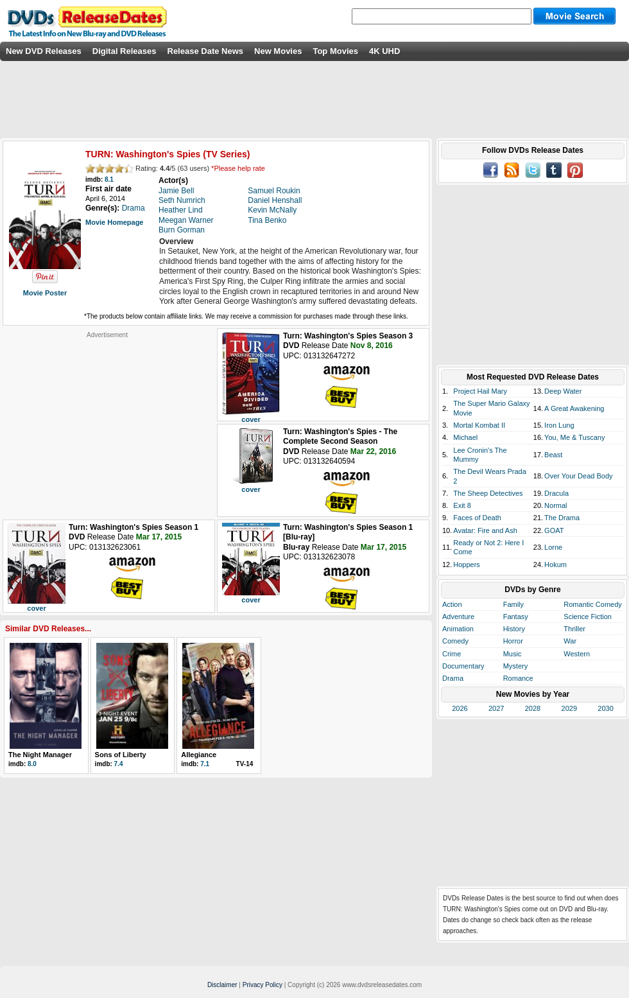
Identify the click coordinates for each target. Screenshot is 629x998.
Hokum (555, 564)
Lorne (553, 547)
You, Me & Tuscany (574, 437)
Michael (465, 437)
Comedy (455, 641)
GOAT (554, 530)
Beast (553, 455)
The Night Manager (40, 754)
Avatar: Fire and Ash (485, 530)
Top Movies (335, 51)
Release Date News (206, 51)
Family (513, 604)
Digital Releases (124, 51)
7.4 (118, 763)
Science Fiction (588, 616)
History (514, 629)
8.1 (109, 179)
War (570, 641)
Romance (518, 678)
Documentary (463, 666)
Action (452, 604)
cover (250, 419)
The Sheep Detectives (487, 493)
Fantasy (515, 616)
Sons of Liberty (120, 754)
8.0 (32, 763)
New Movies (278, 51)
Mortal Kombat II (479, 425)
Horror (513, 641)
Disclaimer (222, 984)
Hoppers (466, 564)
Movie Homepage (114, 222)
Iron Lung (559, 425)
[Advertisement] (107, 419)
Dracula (556, 493)
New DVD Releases (44, 51)
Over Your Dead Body (578, 476)
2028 (532, 708)
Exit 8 (462, 505)
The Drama (562, 517)
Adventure (458, 616)
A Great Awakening (574, 408)
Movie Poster (45, 293)
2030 (605, 708)
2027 (496, 708)
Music (512, 654)
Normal (555, 505)
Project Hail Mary (480, 391)
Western (577, 654)
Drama (452, 678)
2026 (459, 708)
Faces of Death (477, 517)
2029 (569, 708)
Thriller (574, 629)
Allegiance (198, 754)
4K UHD (384, 51)
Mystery (515, 666)
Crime (451, 654)
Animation (458, 629)
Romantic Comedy (592, 604)
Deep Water (563, 391)
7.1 (204, 763)
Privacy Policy (262, 984)
